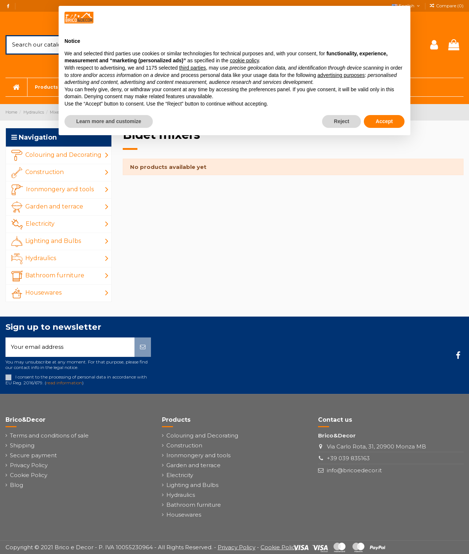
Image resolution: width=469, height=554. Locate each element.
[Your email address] (69, 347)
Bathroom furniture (193, 504)
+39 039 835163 (348, 458)
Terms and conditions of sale (49, 435)
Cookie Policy (28, 475)
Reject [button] (341, 121)
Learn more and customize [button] (108, 121)
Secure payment (33, 455)
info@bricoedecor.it (354, 470)
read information (64, 382)
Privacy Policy (29, 465)
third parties (192, 68)
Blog (16, 484)
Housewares (183, 514)
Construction (184, 445)
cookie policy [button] (244, 60)
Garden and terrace (193, 465)
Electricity (179, 475)
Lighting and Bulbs (192, 484)
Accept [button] (384, 121)
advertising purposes (341, 75)
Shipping (22, 445)
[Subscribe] (142, 347)
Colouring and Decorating (202, 435)
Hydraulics (180, 494)
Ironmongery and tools (198, 455)
